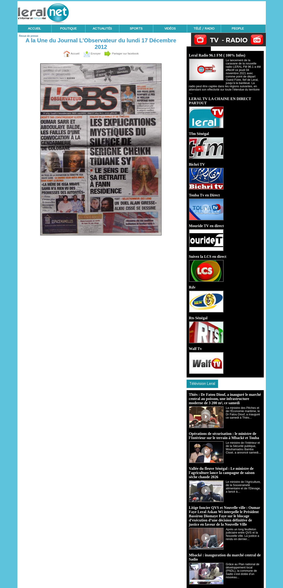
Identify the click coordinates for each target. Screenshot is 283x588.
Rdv (192, 284)
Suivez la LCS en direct (207, 253)
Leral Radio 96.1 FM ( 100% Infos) (217, 55)
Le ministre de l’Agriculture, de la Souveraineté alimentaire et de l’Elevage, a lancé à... (243, 483)
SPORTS (136, 28)
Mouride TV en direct (206, 222)
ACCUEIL (34, 28)
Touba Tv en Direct (204, 191)
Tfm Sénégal (199, 130)
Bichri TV (197, 161)
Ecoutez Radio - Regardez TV (197, 48)
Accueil (67, 53)
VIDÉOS (170, 28)
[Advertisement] (181, 11)
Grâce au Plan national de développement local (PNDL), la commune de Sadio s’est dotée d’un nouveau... (242, 567)
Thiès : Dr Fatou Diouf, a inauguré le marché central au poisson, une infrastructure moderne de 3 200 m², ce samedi (224, 395)
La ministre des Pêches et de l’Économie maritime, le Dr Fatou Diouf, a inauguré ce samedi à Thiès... (242, 409)
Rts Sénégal (198, 314)
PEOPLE (238, 28)
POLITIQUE (68, 28)
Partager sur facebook (123, 53)
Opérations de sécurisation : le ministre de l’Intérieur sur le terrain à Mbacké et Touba (223, 432)
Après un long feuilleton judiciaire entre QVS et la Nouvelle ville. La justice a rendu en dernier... (242, 531)
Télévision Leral (203, 380)
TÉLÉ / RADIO (204, 28)
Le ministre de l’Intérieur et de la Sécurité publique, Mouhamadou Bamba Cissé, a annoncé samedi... (243, 444)
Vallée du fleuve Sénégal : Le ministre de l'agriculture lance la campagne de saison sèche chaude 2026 (221, 469)
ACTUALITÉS (102, 28)
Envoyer (90, 53)
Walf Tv (195, 345)
